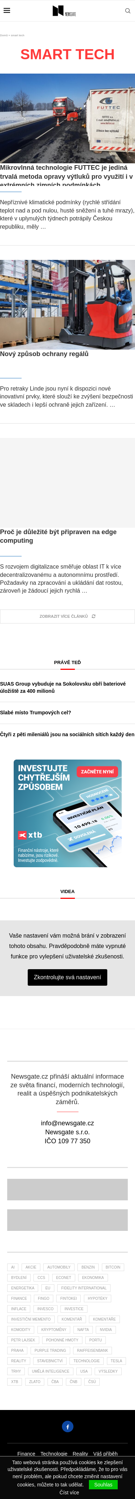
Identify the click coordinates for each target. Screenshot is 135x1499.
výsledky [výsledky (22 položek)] (108, 1371)
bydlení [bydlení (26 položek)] (19, 1278)
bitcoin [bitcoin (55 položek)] (113, 1267)
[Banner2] (67, 1189)
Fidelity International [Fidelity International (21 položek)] (84, 1288)
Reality (80, 1454)
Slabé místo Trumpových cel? (35, 712)
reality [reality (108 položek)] (18, 1361)
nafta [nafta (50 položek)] (83, 1330)
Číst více (69, 1492)
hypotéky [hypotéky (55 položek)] (97, 1298)
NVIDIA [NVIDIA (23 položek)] (106, 1330)
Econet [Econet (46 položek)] (63, 1278)
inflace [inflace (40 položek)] (18, 1309)
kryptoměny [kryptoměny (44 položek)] (54, 1330)
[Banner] (67, 1220)
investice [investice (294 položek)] (74, 1309)
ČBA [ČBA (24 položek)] (55, 1382)
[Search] (127, 10)
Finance (26, 1454)
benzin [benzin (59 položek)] (88, 1267)
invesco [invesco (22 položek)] (45, 1309)
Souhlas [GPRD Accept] (103, 1485)
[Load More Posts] (67, 617)
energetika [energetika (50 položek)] (22, 1288)
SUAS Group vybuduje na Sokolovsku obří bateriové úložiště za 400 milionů (63, 687)
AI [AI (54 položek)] (12, 1267)
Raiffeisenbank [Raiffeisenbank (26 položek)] (92, 1351)
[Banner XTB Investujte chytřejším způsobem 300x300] (68, 763)
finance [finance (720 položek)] (19, 1298)
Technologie (54, 1454)
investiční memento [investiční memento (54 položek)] (31, 1319)
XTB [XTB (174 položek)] (14, 1382)
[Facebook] (67, 1426)
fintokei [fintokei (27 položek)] (68, 1298)
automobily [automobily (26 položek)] (59, 1267)
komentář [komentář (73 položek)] (72, 1319)
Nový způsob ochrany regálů (44, 354)
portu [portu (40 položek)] (95, 1340)
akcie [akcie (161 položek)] (31, 1267)
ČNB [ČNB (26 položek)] (73, 1382)
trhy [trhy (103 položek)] (16, 1371)
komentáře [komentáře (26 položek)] (104, 1319)
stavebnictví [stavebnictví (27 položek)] (50, 1361)
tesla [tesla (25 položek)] (116, 1361)
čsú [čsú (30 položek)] (92, 1382)
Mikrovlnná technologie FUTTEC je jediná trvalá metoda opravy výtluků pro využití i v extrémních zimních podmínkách (66, 176)
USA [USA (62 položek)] (84, 1371)
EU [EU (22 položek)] (47, 1288)
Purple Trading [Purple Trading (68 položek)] (50, 1351)
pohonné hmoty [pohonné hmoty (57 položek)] (62, 1340)
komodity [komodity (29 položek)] (20, 1330)
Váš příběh (105, 1454)
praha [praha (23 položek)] (17, 1351)
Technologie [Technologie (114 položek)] (86, 1361)
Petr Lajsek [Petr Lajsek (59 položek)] (23, 1340)
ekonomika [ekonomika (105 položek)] (93, 1278)
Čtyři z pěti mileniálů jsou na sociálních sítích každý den (67, 734)
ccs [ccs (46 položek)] (41, 1278)
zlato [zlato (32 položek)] (34, 1382)
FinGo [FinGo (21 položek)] (43, 1298)
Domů (4, 35)
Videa (67, 891)
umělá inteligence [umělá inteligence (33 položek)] (50, 1371)
